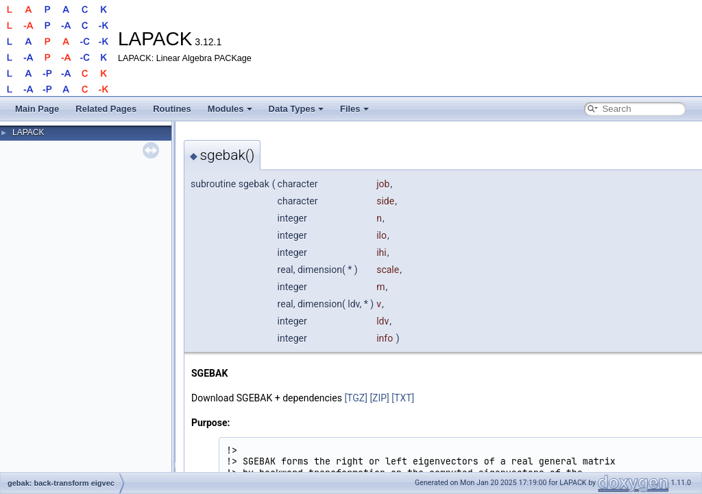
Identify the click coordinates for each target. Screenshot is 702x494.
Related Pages (105, 109)
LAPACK (28, 132)
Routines (172, 109)
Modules (230, 109)
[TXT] (402, 397)
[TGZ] (355, 397)
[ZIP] (379, 397)
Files (354, 109)
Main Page (37, 109)
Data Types (296, 109)
